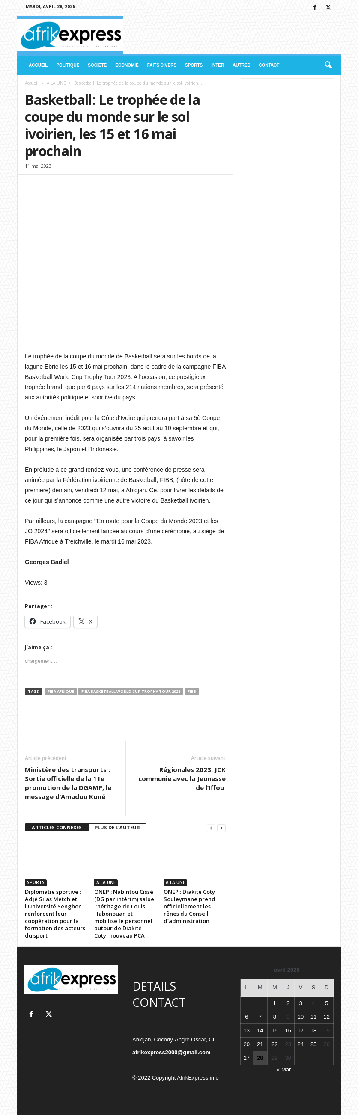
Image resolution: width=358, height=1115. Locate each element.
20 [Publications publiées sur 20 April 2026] (247, 1044)
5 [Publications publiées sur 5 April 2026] (326, 1003)
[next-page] (221, 827)
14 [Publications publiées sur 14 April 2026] (260, 1030)
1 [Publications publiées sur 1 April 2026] (274, 1003)
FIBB (192, 691)
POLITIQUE (67, 65)
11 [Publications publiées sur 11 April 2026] (313, 1017)
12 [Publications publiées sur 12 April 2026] (327, 1017)
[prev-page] (211, 827)
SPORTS (194, 65)
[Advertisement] (287, 145)
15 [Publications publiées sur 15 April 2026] (274, 1030)
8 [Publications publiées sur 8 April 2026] (274, 1017)
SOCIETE (97, 65)
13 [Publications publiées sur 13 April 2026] (247, 1030)
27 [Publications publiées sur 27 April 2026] (247, 1058)
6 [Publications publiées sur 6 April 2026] (246, 1017)
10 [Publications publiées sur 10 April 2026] (301, 1017)
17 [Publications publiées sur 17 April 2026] (301, 1030)
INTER (217, 65)
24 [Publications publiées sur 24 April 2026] (301, 1044)
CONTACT (269, 65)
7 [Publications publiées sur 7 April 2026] (260, 1017)
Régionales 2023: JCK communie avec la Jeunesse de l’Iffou (182, 778)
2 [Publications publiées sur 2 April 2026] (287, 1003)
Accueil (32, 83)
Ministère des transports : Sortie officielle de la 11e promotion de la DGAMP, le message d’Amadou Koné (68, 783)
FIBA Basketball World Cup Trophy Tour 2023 (130, 691)
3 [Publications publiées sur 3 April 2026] (300, 1003)
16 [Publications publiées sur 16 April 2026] (288, 1030)
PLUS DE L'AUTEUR (117, 827)
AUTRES (241, 65)
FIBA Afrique (61, 691)
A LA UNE (56, 83)
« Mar (284, 1069)
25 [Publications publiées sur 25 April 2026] (313, 1044)
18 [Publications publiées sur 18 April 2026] (313, 1030)
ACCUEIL (38, 65)
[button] (328, 65)
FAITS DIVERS (161, 65)
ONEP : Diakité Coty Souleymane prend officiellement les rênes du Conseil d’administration (189, 906)
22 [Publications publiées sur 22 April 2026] (274, 1044)
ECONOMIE (126, 65)
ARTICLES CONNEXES (57, 827)
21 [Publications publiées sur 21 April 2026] (260, 1044)
